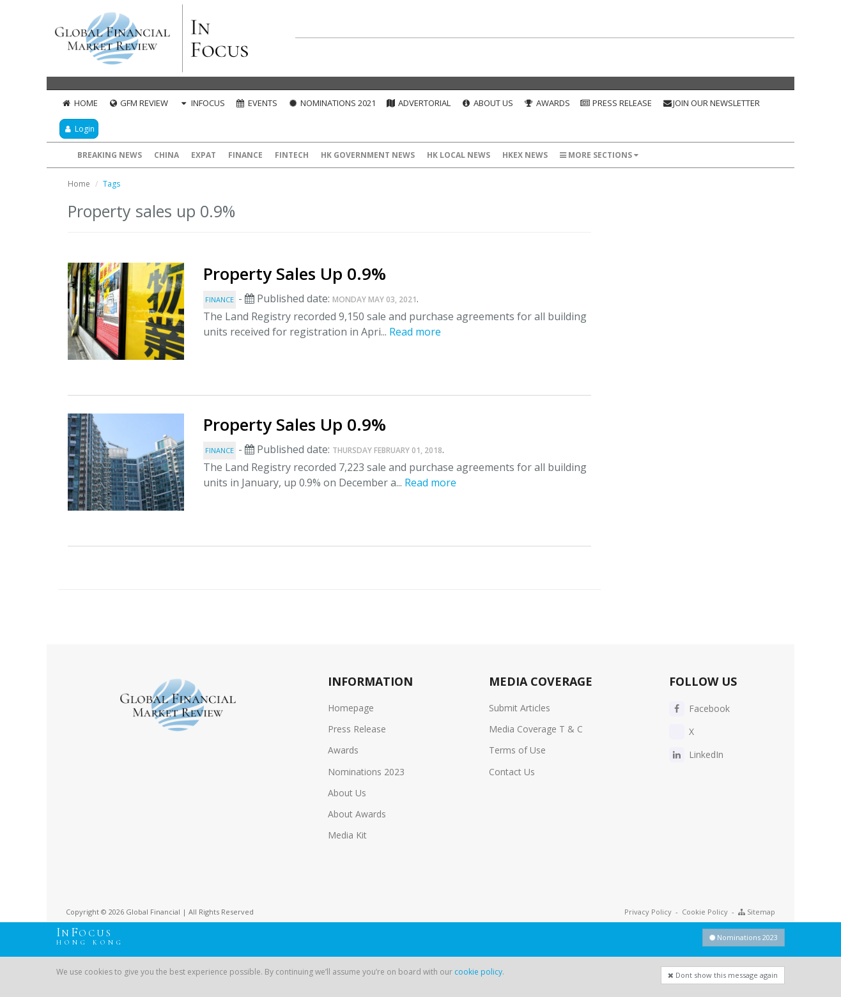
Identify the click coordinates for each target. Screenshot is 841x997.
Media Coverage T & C (536, 729)
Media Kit (347, 835)
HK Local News (458, 155)
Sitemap (756, 911)
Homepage (351, 708)
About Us (487, 103)
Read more (415, 332)
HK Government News (368, 155)
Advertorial (418, 103)
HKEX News (525, 155)
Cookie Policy (705, 911)
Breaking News (109, 155)
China (166, 155)
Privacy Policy (648, 911)
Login (79, 128)
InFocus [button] (201, 103)
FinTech (292, 155)
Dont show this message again (723, 975)
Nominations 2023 (366, 772)
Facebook (699, 708)
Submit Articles (519, 708)
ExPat (203, 155)
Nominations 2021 (332, 103)
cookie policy (478, 971)
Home (79, 103)
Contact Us (512, 772)
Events (256, 103)
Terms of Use (517, 750)
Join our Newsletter (711, 103)
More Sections (599, 155)
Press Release (616, 103)
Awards (546, 103)
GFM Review (138, 103)
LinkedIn (696, 754)
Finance (245, 155)
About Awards (357, 814)
